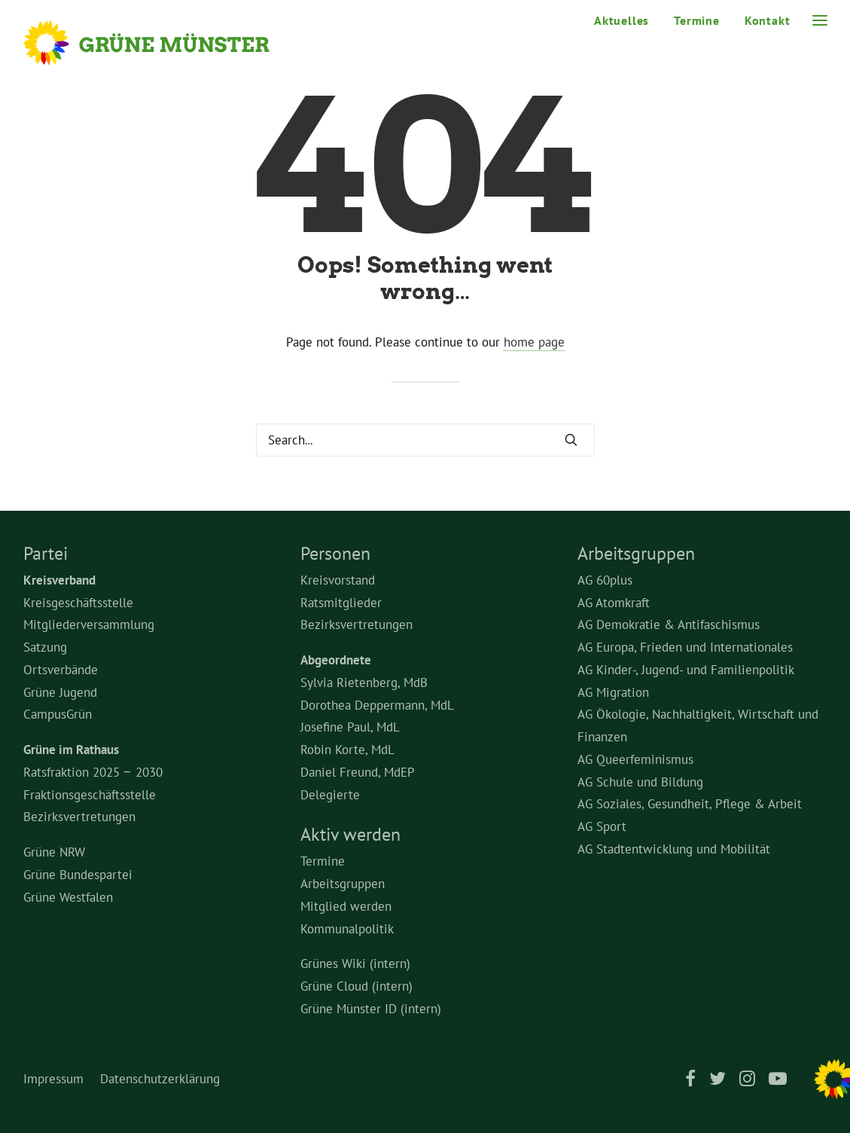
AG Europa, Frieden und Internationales (685, 647)
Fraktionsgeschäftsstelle (89, 794)
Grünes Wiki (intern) (355, 963)
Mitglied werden (345, 906)
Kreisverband (59, 580)
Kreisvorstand (337, 580)
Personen (335, 553)
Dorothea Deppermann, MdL (377, 705)
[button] (571, 439)
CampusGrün (57, 714)
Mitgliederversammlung (88, 624)
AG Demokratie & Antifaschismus (668, 624)
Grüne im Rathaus (71, 749)
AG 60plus (604, 580)
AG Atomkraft (613, 602)
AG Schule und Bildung (640, 782)
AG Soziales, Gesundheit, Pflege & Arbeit (689, 804)
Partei (45, 553)
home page (534, 342)
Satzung (45, 647)
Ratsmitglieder (341, 602)
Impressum (53, 1078)
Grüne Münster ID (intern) (370, 1008)
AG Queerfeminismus (635, 759)
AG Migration (613, 692)
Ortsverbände (60, 669)
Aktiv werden (350, 834)
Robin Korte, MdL (347, 749)
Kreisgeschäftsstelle (78, 602)
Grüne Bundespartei (78, 874)
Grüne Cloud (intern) (356, 986)
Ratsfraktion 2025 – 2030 (93, 772)
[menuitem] (627, 20)
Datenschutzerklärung (160, 1078)
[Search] (425, 440)
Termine (697, 20)
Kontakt (768, 20)
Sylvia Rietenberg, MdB (364, 682)
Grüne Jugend (60, 692)
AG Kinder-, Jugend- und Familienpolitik (685, 669)
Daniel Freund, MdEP (357, 772)
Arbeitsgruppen (342, 883)
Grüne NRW (54, 852)
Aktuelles (621, 20)
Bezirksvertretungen (79, 816)
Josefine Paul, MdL (350, 727)
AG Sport (601, 826)
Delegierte (330, 794)
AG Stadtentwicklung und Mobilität (673, 849)
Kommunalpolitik (347, 929)
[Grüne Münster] (166, 43)
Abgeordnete (335, 660)
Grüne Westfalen (68, 897)
